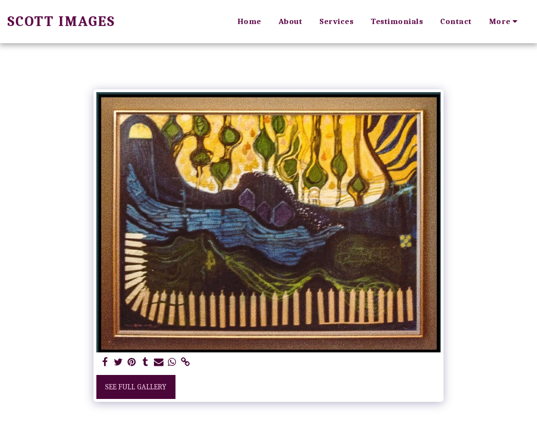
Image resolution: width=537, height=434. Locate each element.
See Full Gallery (135, 387)
